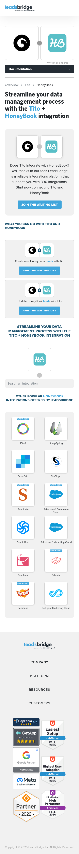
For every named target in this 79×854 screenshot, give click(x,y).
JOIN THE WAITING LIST (39, 204)
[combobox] (39, 383)
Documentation (20, 69)
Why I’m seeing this (57, 63)
